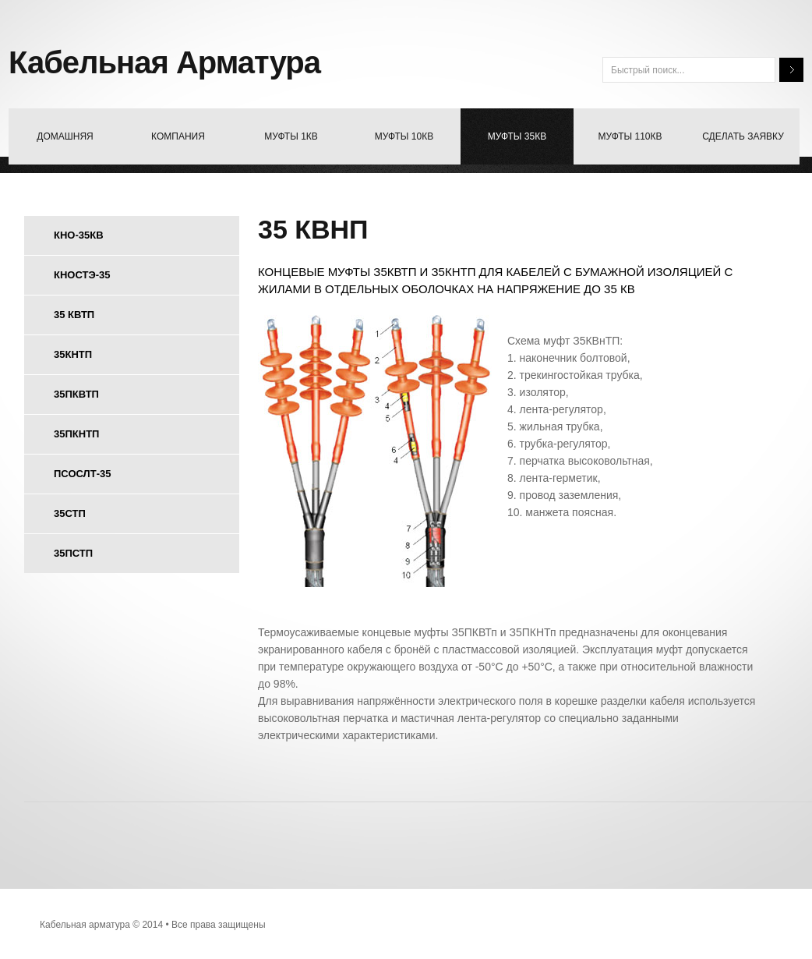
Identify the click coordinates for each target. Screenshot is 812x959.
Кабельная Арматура (164, 62)
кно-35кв (79, 235)
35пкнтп (76, 434)
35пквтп (76, 394)
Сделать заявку (743, 136)
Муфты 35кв (517, 136)
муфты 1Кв (291, 136)
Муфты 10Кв (404, 136)
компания (178, 136)
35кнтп (73, 354)
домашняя (65, 136)
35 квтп (74, 314)
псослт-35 (82, 474)
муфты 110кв (630, 136)
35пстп (73, 553)
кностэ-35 (82, 275)
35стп (70, 513)
